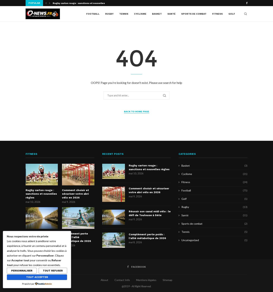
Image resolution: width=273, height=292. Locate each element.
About (104, 280)
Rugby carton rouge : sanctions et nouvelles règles (83, 3)
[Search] (245, 13)
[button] (46, 3)
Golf (231, 14)
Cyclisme (140, 14)
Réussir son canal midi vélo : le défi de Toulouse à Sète (150, 213)
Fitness (217, 14)
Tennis (123, 14)
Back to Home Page (136, 111)
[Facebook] (246, 3)
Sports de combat (193, 14)
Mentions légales (146, 280)
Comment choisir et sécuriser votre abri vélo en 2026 (75, 194)
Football (93, 14)
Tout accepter (37, 277)
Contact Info (122, 280)
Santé (171, 14)
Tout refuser (53, 270)
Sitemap (167, 280)
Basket (157, 14)
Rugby (109, 14)
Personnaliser (21, 270)
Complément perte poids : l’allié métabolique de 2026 (76, 237)
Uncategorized (214, 240)
